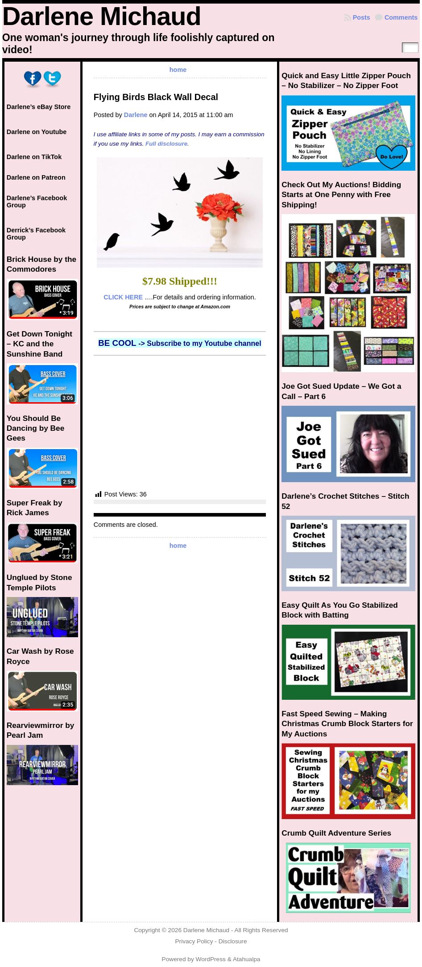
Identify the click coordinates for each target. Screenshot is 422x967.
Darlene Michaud (101, 16)
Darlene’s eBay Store (38, 106)
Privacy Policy (194, 941)
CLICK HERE (123, 297)
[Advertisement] (180, 422)
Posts (361, 17)
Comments (401, 17)
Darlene (136, 114)
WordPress (211, 959)
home (178, 69)
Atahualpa (247, 959)
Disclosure (233, 941)
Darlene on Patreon (36, 177)
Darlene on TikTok (34, 156)
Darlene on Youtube (37, 131)
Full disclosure (166, 143)
